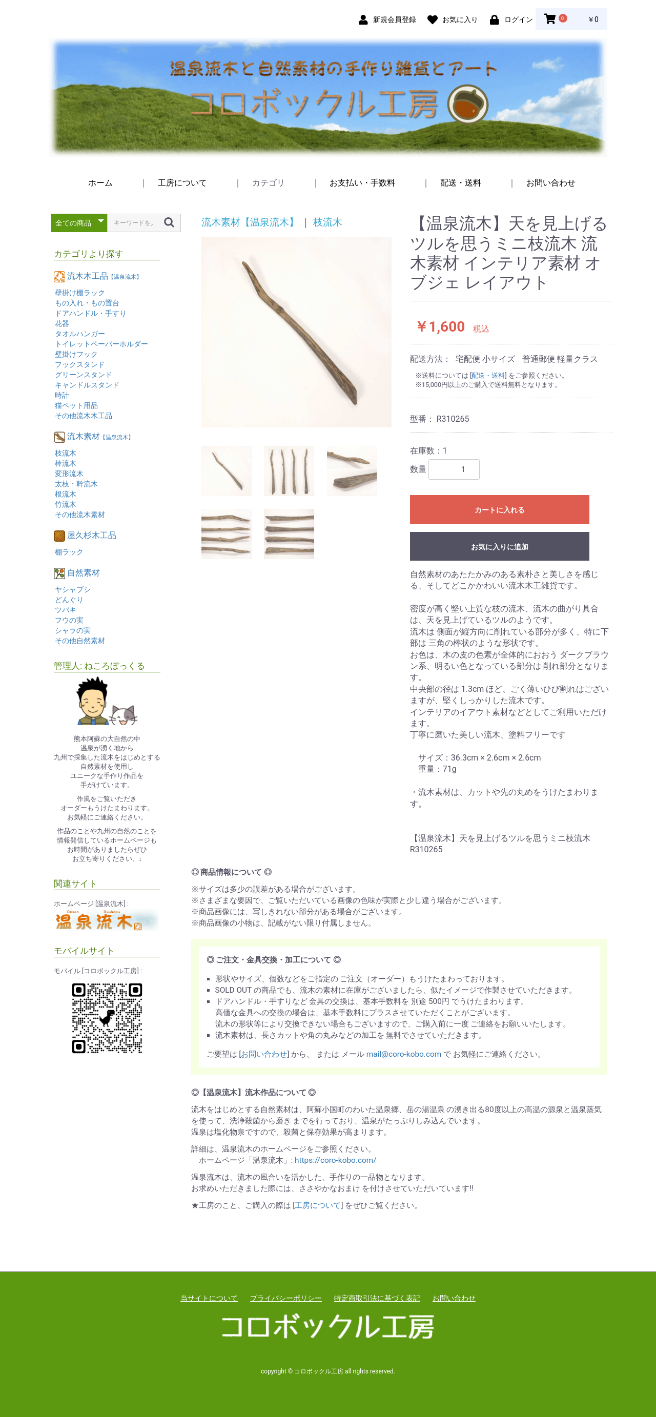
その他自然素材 (80, 640)
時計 (62, 395)
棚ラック (69, 552)
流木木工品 (104, 276)
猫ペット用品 (76, 405)
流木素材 (100, 436)
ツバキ (65, 610)
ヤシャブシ (73, 589)
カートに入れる (500, 510)
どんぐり (69, 599)
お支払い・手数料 (362, 183)
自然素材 (83, 573)
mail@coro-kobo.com (404, 1054)
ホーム (100, 183)
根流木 (65, 494)
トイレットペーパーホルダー (101, 344)
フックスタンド (80, 364)
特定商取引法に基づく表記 (377, 1298)
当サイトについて (209, 1298)
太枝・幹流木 (76, 484)
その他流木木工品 (83, 416)
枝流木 (65, 453)
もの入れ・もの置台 (87, 303)
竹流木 (65, 504)
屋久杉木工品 (91, 535)
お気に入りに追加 (499, 547)
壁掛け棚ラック (80, 293)
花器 (62, 323)
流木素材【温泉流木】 (250, 222)
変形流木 (69, 473)
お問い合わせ (551, 183)
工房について (182, 183)
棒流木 (65, 463)
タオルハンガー (80, 334)
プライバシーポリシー (286, 1298)
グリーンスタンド (83, 375)
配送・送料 (460, 183)
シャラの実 (73, 630)
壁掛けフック (76, 354)
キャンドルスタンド (87, 385)
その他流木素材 (80, 514)
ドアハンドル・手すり (91, 313)
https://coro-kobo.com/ (336, 1160)
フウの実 (69, 620)
